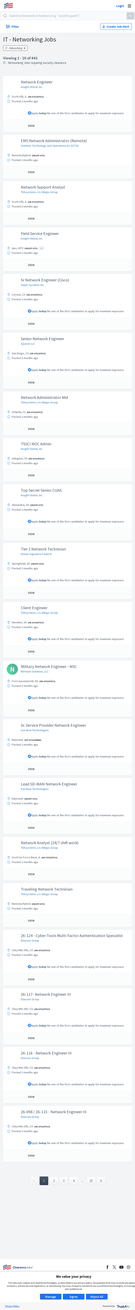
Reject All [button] (96, 1297)
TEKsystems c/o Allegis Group (39, 192)
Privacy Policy (12, 1306)
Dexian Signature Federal (36, 554)
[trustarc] (123, 1306)
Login (120, 6)
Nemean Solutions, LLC (35, 671)
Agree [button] (74, 1297)
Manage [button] (50, 1297)
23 (91, 1181)
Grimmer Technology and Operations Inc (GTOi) (50, 145)
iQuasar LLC (28, 343)
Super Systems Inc (32, 285)
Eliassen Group (30, 940)
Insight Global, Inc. (32, 87)
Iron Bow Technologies (35, 730)
